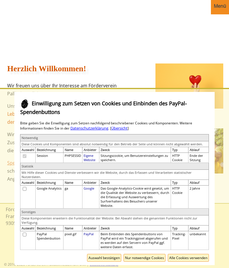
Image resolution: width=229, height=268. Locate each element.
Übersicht (119, 128)
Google (89, 188)
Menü (220, 6)
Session (42, 155)
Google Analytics (49, 188)
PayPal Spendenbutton (48, 236)
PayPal (89, 234)
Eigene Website (89, 157)
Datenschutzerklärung (89, 128)
